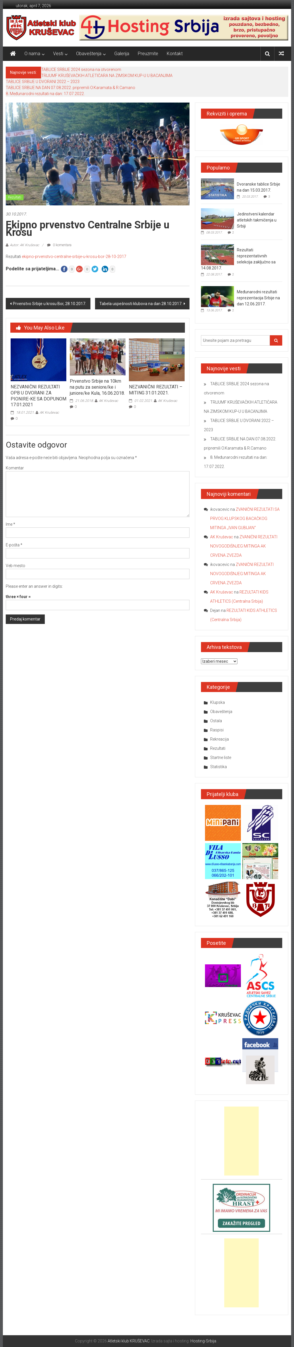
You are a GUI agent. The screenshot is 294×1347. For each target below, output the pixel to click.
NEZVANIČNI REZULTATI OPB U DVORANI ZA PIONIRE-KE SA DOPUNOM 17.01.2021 (38, 395)
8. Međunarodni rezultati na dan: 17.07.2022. (45, 93)
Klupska (217, 702)
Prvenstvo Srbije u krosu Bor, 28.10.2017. (49, 303)
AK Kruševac (49, 413)
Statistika (218, 766)
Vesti (58, 53)
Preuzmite (148, 53)
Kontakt (175, 53)
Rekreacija (219, 739)
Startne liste (220, 757)
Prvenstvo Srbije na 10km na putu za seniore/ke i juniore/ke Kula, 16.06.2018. (97, 387)
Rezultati (14, 197)
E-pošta (14, 545)
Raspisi (217, 730)
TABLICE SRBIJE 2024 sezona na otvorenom (81, 69)
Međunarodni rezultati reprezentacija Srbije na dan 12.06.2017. (258, 298)
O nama (32, 53)
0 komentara (59, 245)
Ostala (216, 720)
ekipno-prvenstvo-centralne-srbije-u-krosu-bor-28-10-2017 (74, 256)
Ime (10, 524)
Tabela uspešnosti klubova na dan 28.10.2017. (140, 303)
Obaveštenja (88, 53)
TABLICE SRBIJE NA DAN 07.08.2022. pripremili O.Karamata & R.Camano (70, 87)
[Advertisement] (241, 1141)
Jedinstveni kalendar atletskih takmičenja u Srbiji (256, 220)
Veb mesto (15, 565)
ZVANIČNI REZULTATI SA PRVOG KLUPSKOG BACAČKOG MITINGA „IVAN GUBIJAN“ (245, 518)
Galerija (121, 53)
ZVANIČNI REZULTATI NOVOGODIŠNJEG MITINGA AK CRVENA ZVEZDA (243, 546)
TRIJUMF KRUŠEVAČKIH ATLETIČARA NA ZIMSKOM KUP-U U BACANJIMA (107, 75)
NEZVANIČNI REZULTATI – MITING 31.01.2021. (155, 390)
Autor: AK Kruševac (24, 245)
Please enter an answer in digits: (34, 586)
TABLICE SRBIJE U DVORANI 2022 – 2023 (43, 81)
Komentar (15, 468)
